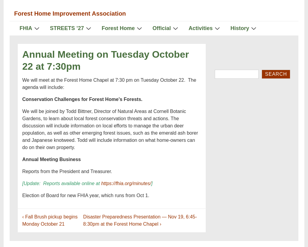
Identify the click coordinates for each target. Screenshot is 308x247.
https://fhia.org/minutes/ (126, 183)
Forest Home (122, 28)
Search (276, 74)
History (244, 28)
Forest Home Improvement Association (70, 13)
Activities (205, 28)
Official (166, 28)
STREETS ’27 (71, 28)
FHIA (30, 28)
